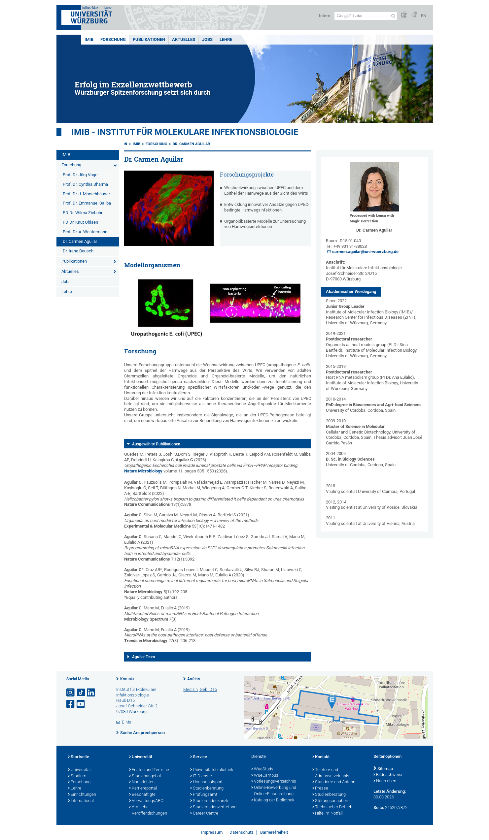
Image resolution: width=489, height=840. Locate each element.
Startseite (78, 757)
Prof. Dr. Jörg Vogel (80, 174)
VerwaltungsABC (146, 801)
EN (423, 15)
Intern (324, 15)
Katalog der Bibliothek (272, 800)
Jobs (207, 39)
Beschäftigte (142, 795)
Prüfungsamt (203, 795)
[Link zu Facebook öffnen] (71, 704)
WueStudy (262, 769)
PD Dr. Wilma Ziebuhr (82, 212)
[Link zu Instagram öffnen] (71, 692)
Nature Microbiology (143, 470)
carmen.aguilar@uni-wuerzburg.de (365, 251)
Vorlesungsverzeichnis (273, 782)
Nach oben (384, 781)
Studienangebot (145, 776)
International (81, 801)
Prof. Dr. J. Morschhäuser (86, 193)
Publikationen (149, 39)
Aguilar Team (143, 657)
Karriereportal (143, 789)
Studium (77, 776)
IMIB (89, 39)
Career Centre (204, 814)
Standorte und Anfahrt (334, 782)
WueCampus (264, 776)
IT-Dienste (201, 776)
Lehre (226, 39)
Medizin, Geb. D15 (200, 689)
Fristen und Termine (149, 770)
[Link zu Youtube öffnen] (81, 704)
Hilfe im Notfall (327, 814)
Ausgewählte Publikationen (156, 444)
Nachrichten (142, 782)
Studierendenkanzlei (210, 801)
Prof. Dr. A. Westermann (85, 231)
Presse (320, 789)
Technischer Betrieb (332, 807)
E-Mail (127, 722)
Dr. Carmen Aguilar (80, 241)
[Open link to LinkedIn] (91, 692)
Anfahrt (193, 679)
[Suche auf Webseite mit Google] (365, 16)
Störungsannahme (331, 801)
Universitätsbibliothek (211, 770)
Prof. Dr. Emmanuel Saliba (87, 203)
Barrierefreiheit (274, 832)
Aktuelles (183, 39)
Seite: (378, 807)
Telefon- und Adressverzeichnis (330, 773)
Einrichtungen (82, 795)
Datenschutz (241, 832)
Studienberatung (207, 789)
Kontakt (127, 679)
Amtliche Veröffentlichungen (148, 810)
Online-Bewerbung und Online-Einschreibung (273, 791)
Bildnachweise (388, 775)
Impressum (212, 832)
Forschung (113, 39)
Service (198, 757)
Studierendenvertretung (213, 807)
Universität (79, 770)
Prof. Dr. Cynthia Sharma (85, 184)
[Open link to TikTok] (81, 692)
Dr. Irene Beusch (78, 250)
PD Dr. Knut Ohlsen (80, 222)
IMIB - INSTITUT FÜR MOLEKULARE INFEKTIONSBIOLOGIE (184, 132)
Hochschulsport (206, 782)
